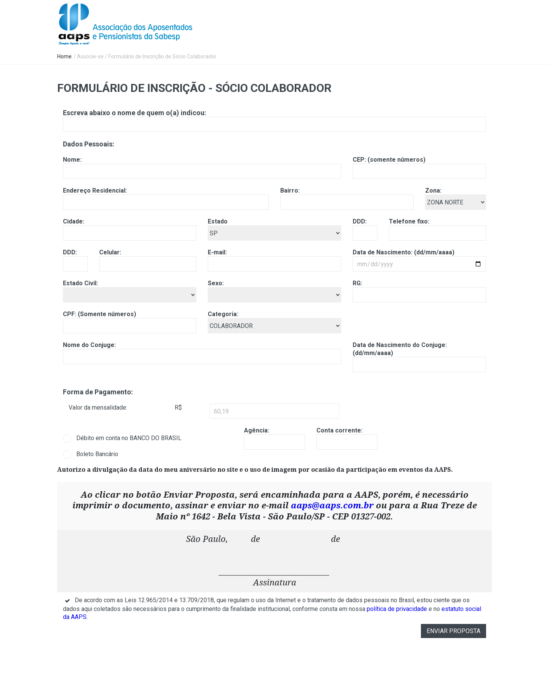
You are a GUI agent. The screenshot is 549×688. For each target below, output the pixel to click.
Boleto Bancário (97, 454)
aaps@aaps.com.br (332, 505)
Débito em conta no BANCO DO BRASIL (128, 438)
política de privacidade (397, 608)
